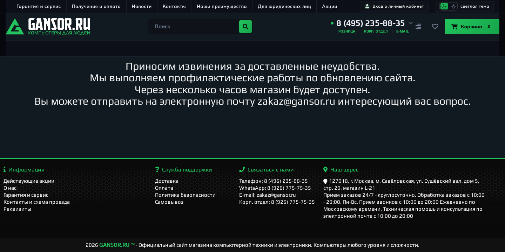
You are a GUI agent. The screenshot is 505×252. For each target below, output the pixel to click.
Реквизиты (17, 209)
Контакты (174, 6)
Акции (329, 6)
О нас (10, 188)
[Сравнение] (418, 27)
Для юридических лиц (284, 6)
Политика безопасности (185, 195)
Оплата (164, 188)
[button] (372, 23)
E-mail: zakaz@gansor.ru (267, 195)
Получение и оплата (96, 6)
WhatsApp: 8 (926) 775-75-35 (275, 188)
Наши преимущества (222, 6)
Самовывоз (169, 202)
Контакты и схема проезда (37, 202)
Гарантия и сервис (38, 6)
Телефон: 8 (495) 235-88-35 (273, 181)
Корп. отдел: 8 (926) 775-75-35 (277, 202)
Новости (142, 6)
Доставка (167, 181)
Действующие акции (29, 181)
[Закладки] (435, 27)
